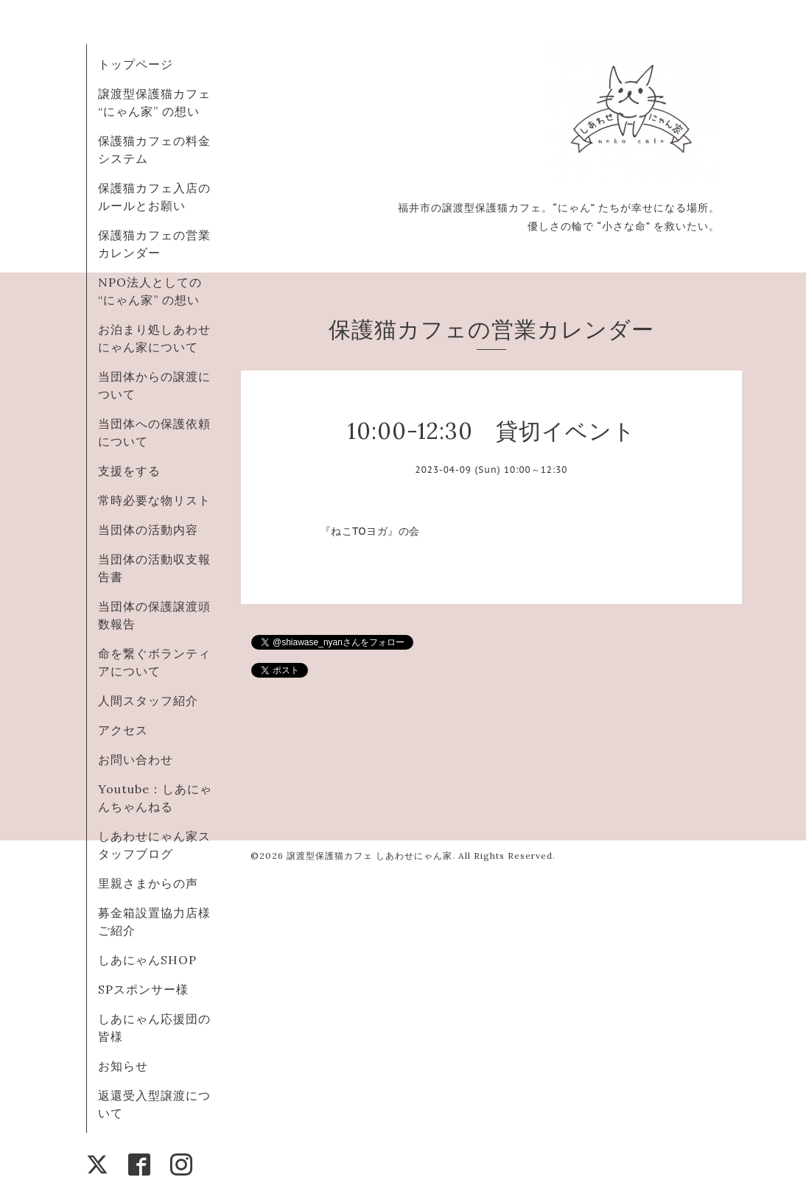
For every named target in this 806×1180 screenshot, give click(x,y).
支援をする (129, 470)
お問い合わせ (135, 759)
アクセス (123, 730)
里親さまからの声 (148, 883)
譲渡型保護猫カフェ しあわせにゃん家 (369, 855)
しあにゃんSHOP (147, 959)
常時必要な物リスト (154, 500)
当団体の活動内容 (148, 529)
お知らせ (123, 1065)
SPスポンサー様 (143, 989)
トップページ (135, 64)
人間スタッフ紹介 (148, 700)
